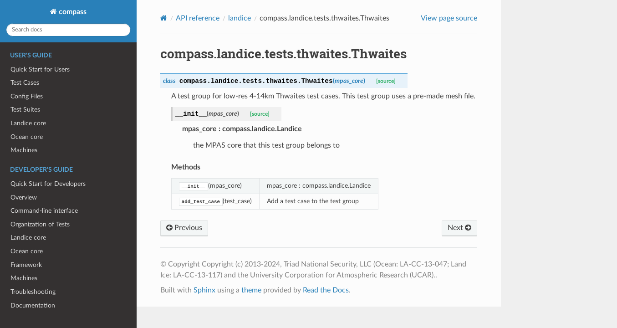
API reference (197, 18)
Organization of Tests (40, 224)
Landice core (28, 123)
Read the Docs (326, 290)
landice (239, 18)
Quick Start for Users (40, 69)
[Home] (163, 18)
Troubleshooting (33, 291)
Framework (26, 264)
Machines (23, 150)
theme (251, 290)
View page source (449, 18)
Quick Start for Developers (48, 183)
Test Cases (24, 82)
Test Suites (25, 109)
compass (72, 11)
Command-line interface (44, 210)
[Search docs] (68, 29)
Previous (184, 227)
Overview (23, 197)
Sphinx (204, 290)
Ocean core (26, 136)
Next (459, 227)
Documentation (32, 305)
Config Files (26, 96)
